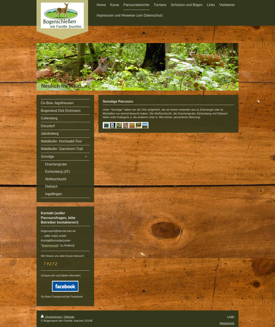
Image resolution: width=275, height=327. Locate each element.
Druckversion (52, 316)
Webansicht (227, 323)
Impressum (50, 245)
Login (230, 316)
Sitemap (69, 316)
